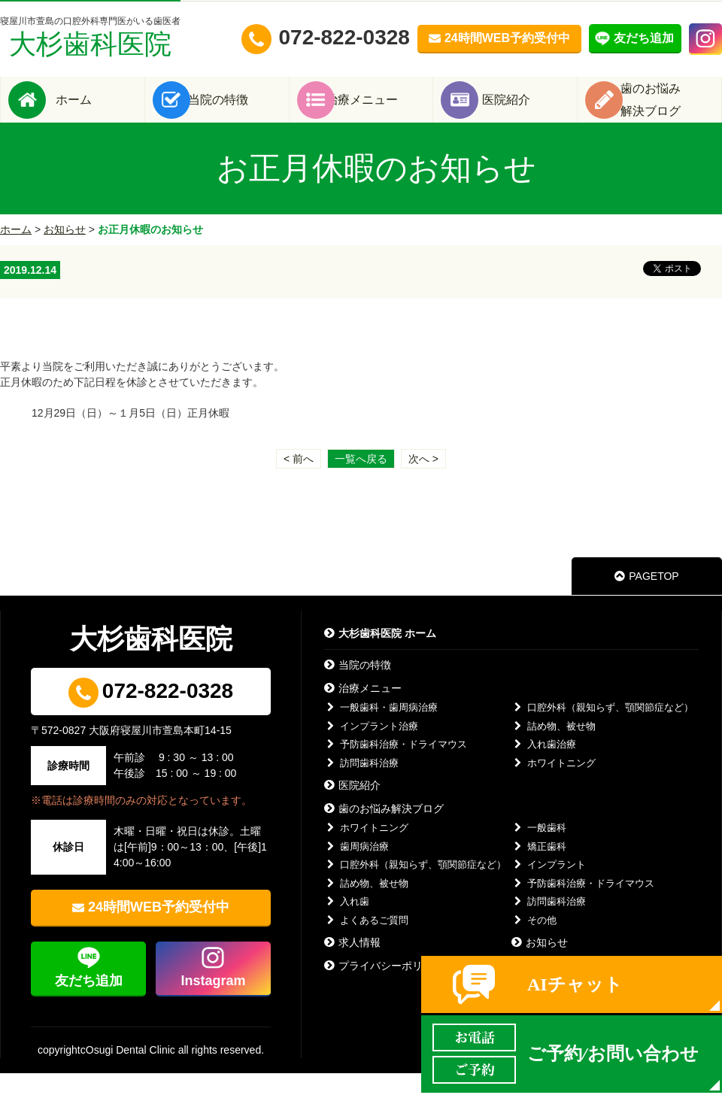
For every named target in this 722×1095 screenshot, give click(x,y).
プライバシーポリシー (384, 987)
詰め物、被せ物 (553, 748)
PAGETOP (646, 598)
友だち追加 (89, 1002)
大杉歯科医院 (90, 37)
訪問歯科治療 (361, 784)
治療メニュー (383, 110)
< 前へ (299, 481)
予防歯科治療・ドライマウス (395, 766)
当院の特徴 (239, 110)
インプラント (548, 886)
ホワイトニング (553, 784)
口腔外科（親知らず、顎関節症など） (602, 729)
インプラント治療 (371, 748)
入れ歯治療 (543, 766)
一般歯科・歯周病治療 (381, 729)
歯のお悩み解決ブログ (384, 830)
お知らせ (65, 251)
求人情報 (352, 964)
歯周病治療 (356, 868)
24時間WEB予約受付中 (158, 928)
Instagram (212, 1002)
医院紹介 (528, 110)
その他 (534, 942)
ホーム (95, 110)
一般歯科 (538, 849)
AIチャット (575, 984)
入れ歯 (346, 923)
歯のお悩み (672, 110)
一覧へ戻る (361, 481)
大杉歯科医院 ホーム (380, 655)
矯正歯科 (538, 868)
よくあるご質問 (366, 942)
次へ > (423, 481)
